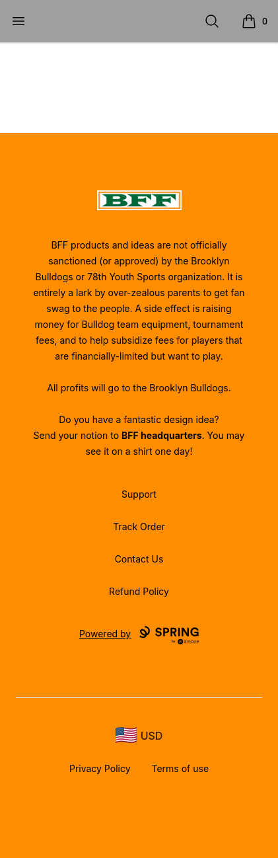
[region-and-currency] (139, 735)
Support (139, 494)
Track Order (139, 526)
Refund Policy (139, 591)
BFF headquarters (162, 435)
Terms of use (180, 768)
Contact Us (139, 559)
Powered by (139, 635)
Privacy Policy (100, 768)
